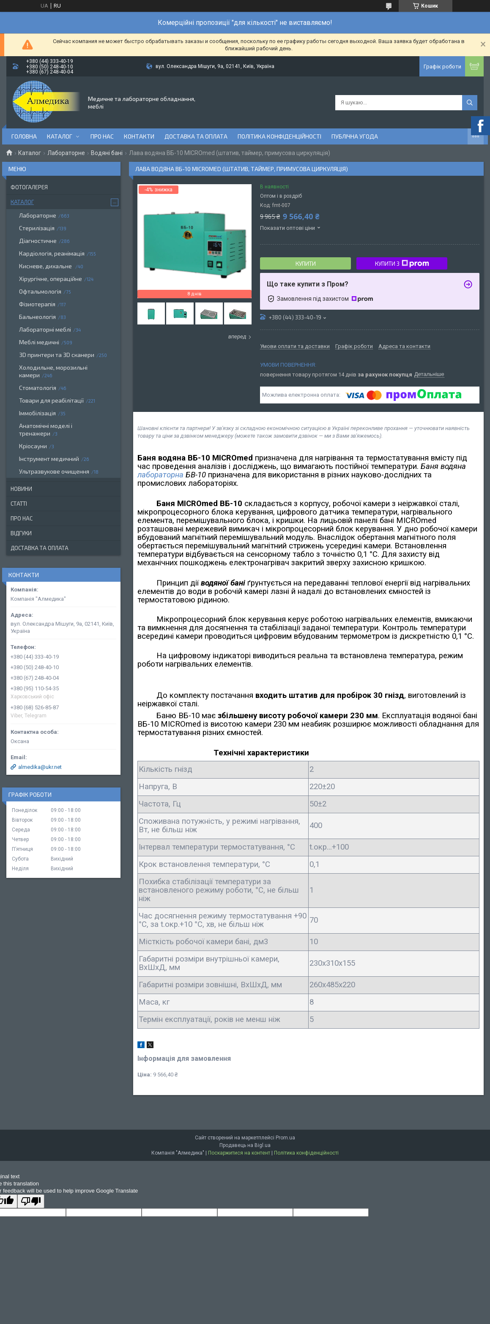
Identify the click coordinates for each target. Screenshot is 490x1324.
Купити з (402, 263)
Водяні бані (107, 153)
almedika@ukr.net (40, 767)
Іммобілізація (37, 413)
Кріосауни (33, 446)
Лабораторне (66, 153)
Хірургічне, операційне (50, 278)
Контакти (139, 136)
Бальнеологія (37, 316)
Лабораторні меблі (45, 329)
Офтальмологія (40, 291)
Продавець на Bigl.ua (245, 1145)
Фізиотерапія (37, 304)
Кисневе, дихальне (46, 266)
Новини (21, 488)
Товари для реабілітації (51, 400)
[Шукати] (469, 102)
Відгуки (21, 533)
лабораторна (160, 474)
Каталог (59, 136)
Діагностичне (38, 240)
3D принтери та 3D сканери (56, 354)
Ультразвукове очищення (54, 471)
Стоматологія (37, 387)
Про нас (102, 136)
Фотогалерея (29, 187)
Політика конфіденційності (279, 136)
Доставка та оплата (195, 136)
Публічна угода (354, 136)
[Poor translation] (30, 1201)
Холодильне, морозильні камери (53, 371)
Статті (19, 503)
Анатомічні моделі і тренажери (45, 429)
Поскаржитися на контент (239, 1153)
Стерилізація (37, 228)
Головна (24, 136)
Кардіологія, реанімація (52, 253)
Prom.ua (285, 1138)
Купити (306, 263)
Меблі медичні (39, 342)
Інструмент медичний (49, 458)
